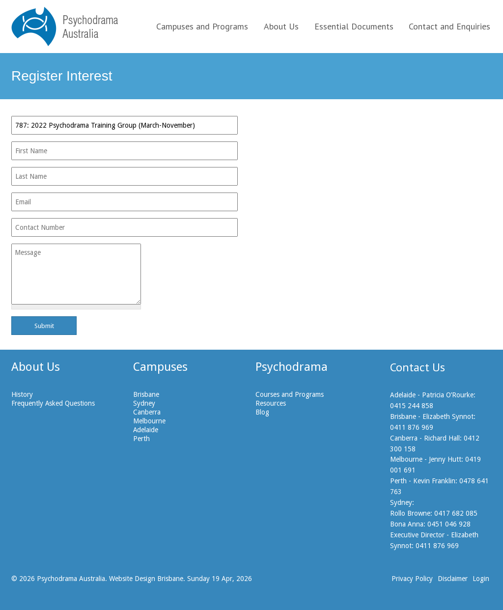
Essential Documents (353, 26)
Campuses (160, 367)
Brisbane (146, 394)
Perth (141, 439)
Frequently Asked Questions (53, 403)
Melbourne (149, 421)
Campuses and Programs (202, 26)
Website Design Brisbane (146, 578)
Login (481, 578)
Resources (270, 403)
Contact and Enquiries (449, 26)
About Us (281, 26)
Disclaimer (453, 578)
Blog (262, 412)
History (22, 394)
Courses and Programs (289, 394)
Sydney (144, 403)
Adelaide (145, 430)
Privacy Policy (412, 578)
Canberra (147, 412)
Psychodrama (291, 367)
